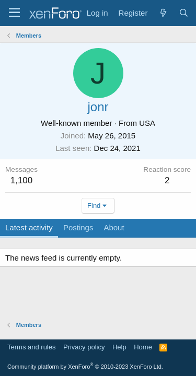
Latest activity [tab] (29, 227)
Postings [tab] (78, 227)
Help (119, 347)
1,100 (21, 180)
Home (143, 347)
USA (147, 123)
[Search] (184, 12)
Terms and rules (31, 347)
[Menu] (14, 13)
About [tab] (113, 227)
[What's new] (163, 12)
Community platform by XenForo (85, 366)
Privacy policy (84, 347)
